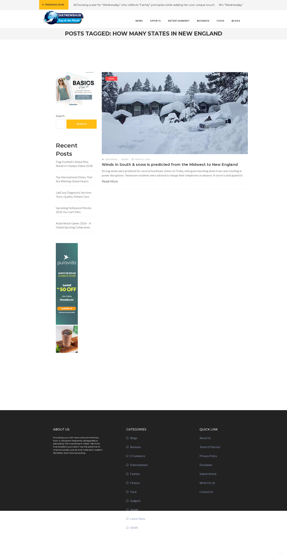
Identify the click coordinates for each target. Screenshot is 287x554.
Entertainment (139, 465)
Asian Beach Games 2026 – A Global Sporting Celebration (73, 225)
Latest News (137, 518)
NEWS (111, 78)
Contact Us (206, 491)
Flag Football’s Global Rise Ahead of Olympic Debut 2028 (74, 164)
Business (135, 447)
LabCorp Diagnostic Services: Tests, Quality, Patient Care (74, 194)
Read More (110, 181)
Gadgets (135, 500)
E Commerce (137, 456)
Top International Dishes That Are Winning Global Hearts (74, 179)
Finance (135, 482)
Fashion (135, 473)
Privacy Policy (208, 456)
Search (60, 116)
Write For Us (207, 482)
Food (133, 491)
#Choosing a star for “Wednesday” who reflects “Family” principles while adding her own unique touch (144, 5)
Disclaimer (206, 465)
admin (124, 159)
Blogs (133, 438)
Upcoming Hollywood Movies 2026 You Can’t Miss (74, 210)
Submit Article (208, 473)
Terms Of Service (210, 447)
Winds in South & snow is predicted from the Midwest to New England (170, 164)
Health (134, 509)
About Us (205, 438)
